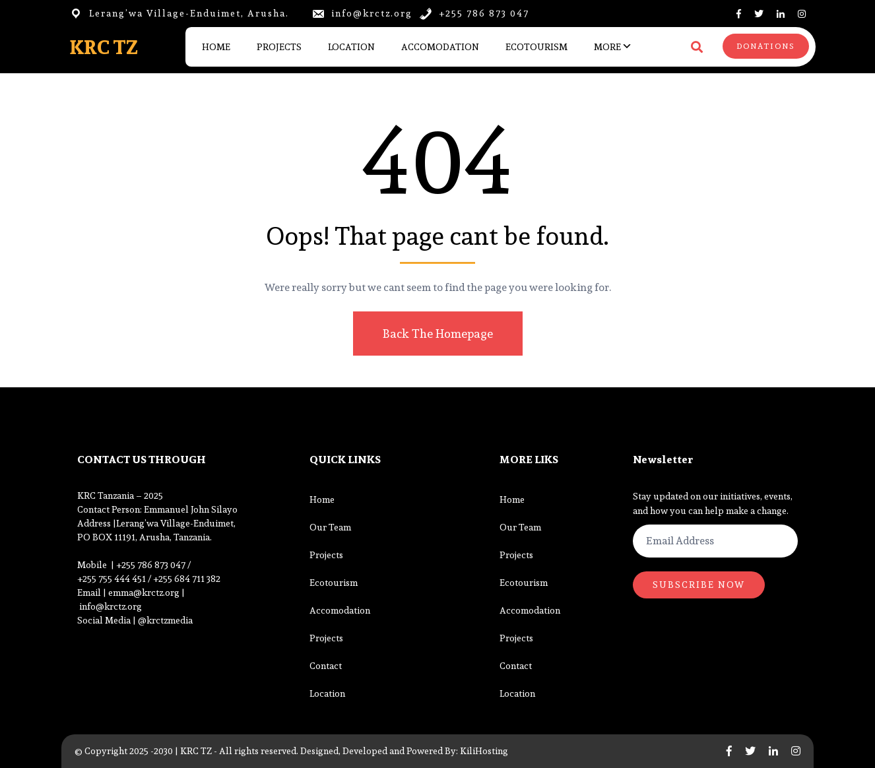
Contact (325, 665)
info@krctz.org (111, 606)
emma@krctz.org (144, 592)
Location (351, 47)
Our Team (330, 527)
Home (216, 47)
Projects (279, 47)
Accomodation (440, 47)
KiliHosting (484, 751)
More (607, 47)
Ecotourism (536, 47)
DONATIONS (765, 46)
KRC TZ (103, 47)
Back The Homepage (436, 333)
